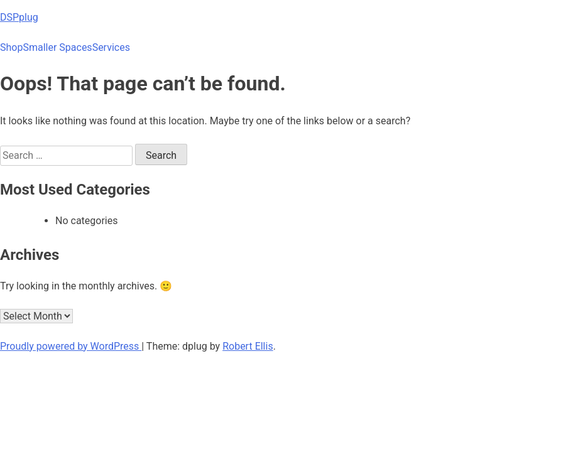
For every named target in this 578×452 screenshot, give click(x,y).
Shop (11, 47)
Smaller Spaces (57, 47)
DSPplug (19, 17)
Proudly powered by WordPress (70, 346)
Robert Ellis (247, 346)
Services (111, 47)
